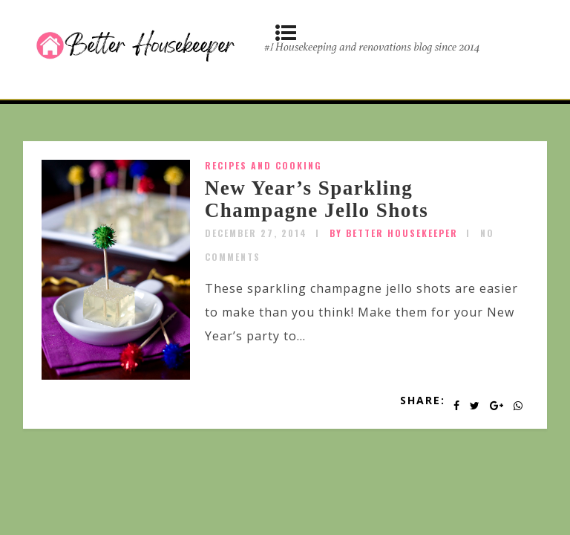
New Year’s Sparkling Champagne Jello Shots (317, 199)
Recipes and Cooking (263, 165)
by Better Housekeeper (394, 233)
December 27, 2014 (256, 233)
